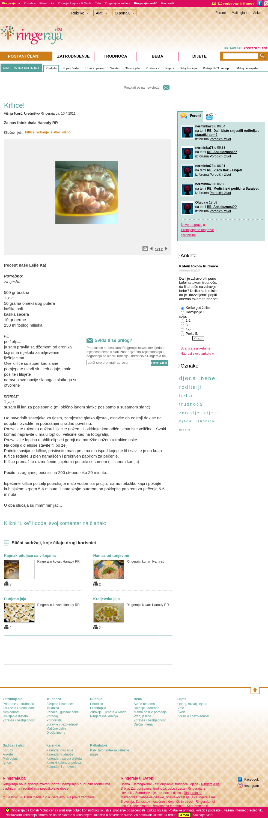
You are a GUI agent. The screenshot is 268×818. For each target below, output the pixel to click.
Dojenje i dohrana (146, 708)
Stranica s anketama (195, 348)
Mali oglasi (239, 13)
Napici (169, 68)
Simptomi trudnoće (60, 704)
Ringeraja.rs (196, 788)
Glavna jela (132, 68)
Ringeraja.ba (210, 784)
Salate (114, 68)
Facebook (251, 779)
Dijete (199, 56)
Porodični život (220, 139)
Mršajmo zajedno (247, 68)
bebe (208, 378)
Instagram (251, 786)
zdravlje (189, 412)
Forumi (221, 13)
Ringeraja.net (205, 802)
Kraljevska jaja (106, 599)
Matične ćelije (56, 728)
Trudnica (52, 708)
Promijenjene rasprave (197, 230)
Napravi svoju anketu (196, 354)
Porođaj (52, 716)
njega (185, 421)
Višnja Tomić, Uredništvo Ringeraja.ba (31, 113)
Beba (157, 56)
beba (186, 395)
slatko (55, 132)
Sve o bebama (144, 704)
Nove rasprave (192, 225)
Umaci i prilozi (94, 68)
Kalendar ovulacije (59, 750)
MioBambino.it (197, 806)
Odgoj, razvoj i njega (192, 704)
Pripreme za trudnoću (18, 704)
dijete (211, 413)
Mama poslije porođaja (150, 712)
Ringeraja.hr (192, 793)
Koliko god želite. (196, 308)
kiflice (29, 132)
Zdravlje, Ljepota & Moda (74, 3)
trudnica (205, 421)
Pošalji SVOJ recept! (217, 68)
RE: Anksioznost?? (222, 152)
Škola (181, 712)
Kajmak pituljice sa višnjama (30, 555)
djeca (187, 378)
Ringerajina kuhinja (117, 3)
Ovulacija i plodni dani (19, 708)
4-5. (186, 329)
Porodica (29, 3)
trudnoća (191, 404)
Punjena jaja (15, 599)
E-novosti (167, 3)
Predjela (51, 68)
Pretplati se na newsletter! (142, 87)
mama (185, 429)
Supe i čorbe (70, 68)
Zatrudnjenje (73, 56)
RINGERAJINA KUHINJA (20, 68)
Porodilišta (54, 720)
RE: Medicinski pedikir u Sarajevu (233, 188)
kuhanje (42, 132)
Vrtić (180, 708)
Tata (98, 3)
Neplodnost (11, 712)
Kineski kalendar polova (63, 763)
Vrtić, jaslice (142, 716)
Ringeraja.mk (206, 797)
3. (185, 325)
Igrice (7, 763)
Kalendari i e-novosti (61, 767)
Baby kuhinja (188, 68)
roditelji (190, 387)
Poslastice (152, 68)
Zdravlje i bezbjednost (19, 720)
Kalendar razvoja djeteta (64, 758)
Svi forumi (188, 235)
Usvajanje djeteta (15, 716)
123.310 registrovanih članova (233, 3)
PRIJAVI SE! (233, 48)
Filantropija (46, 3)
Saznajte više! (203, 815)
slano (66, 132)
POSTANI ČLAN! (255, 48)
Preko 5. (189, 334)
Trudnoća (115, 56)
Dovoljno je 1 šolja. (192, 314)
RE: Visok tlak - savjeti (224, 170)
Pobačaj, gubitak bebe (62, 712)
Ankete (258, 13)
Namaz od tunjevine (111, 555)
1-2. (186, 321)
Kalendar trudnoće (59, 754)
